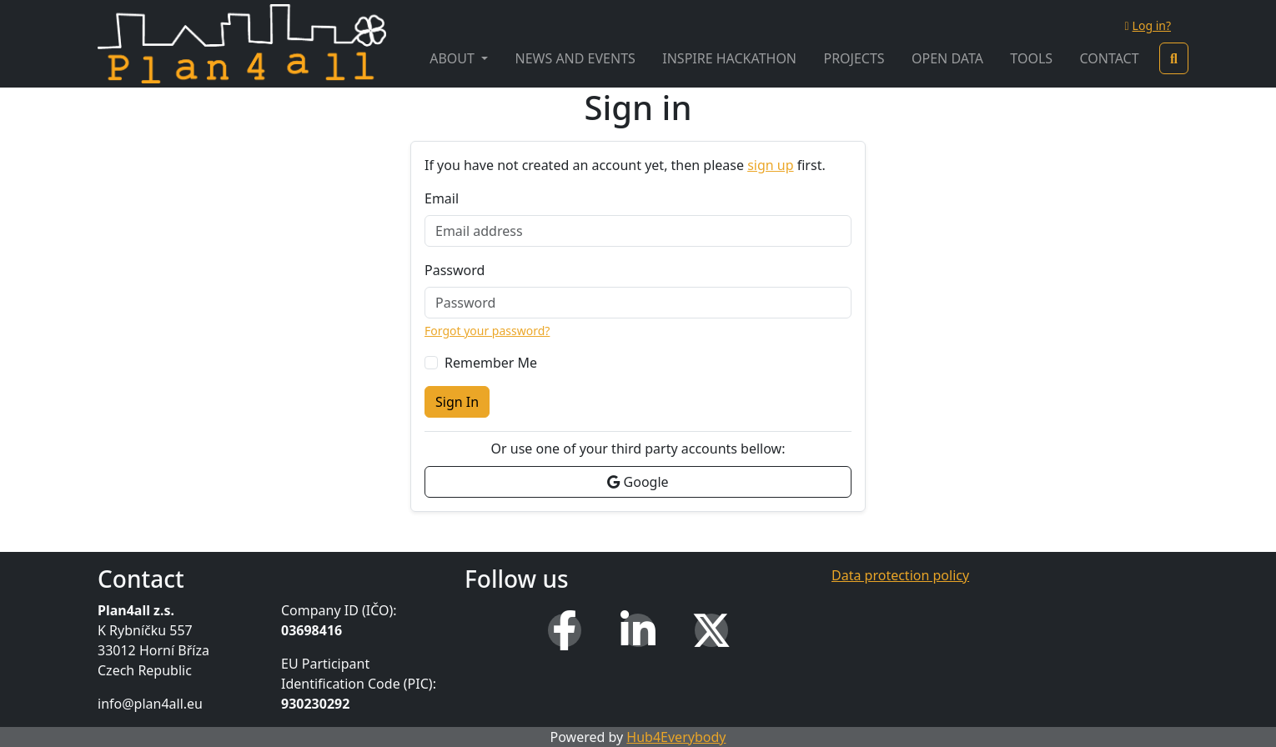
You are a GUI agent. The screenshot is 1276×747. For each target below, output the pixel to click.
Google (637, 482)
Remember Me (491, 362)
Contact (1108, 58)
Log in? (1147, 25)
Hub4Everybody (676, 737)
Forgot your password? (487, 330)
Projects (853, 58)
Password (454, 270)
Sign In (457, 402)
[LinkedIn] (638, 630)
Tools (1031, 58)
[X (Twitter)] (711, 630)
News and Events (575, 58)
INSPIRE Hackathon (729, 58)
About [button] (454, 58)
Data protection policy (900, 575)
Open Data (947, 58)
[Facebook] (564, 630)
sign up (770, 165)
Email (441, 198)
